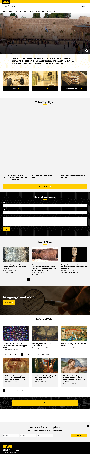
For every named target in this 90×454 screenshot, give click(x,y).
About (43, 11)
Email (4, 209)
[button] (82, 6)
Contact (49, 11)
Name (4, 202)
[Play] (86, 50)
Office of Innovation (14, 1)
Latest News (45, 242)
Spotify (31, 11)
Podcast (45, 89)
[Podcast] (45, 78)
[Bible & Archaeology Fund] (74, 78)
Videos (15, 11)
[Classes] (16, 78)
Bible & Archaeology (13, 6)
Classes (5, 11)
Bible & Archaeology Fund (74, 88)
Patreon (38, 11)
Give (54, 11)
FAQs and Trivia (45, 319)
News (10, 11)
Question (5, 216)
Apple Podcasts (23, 11)
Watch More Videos (45, 186)
